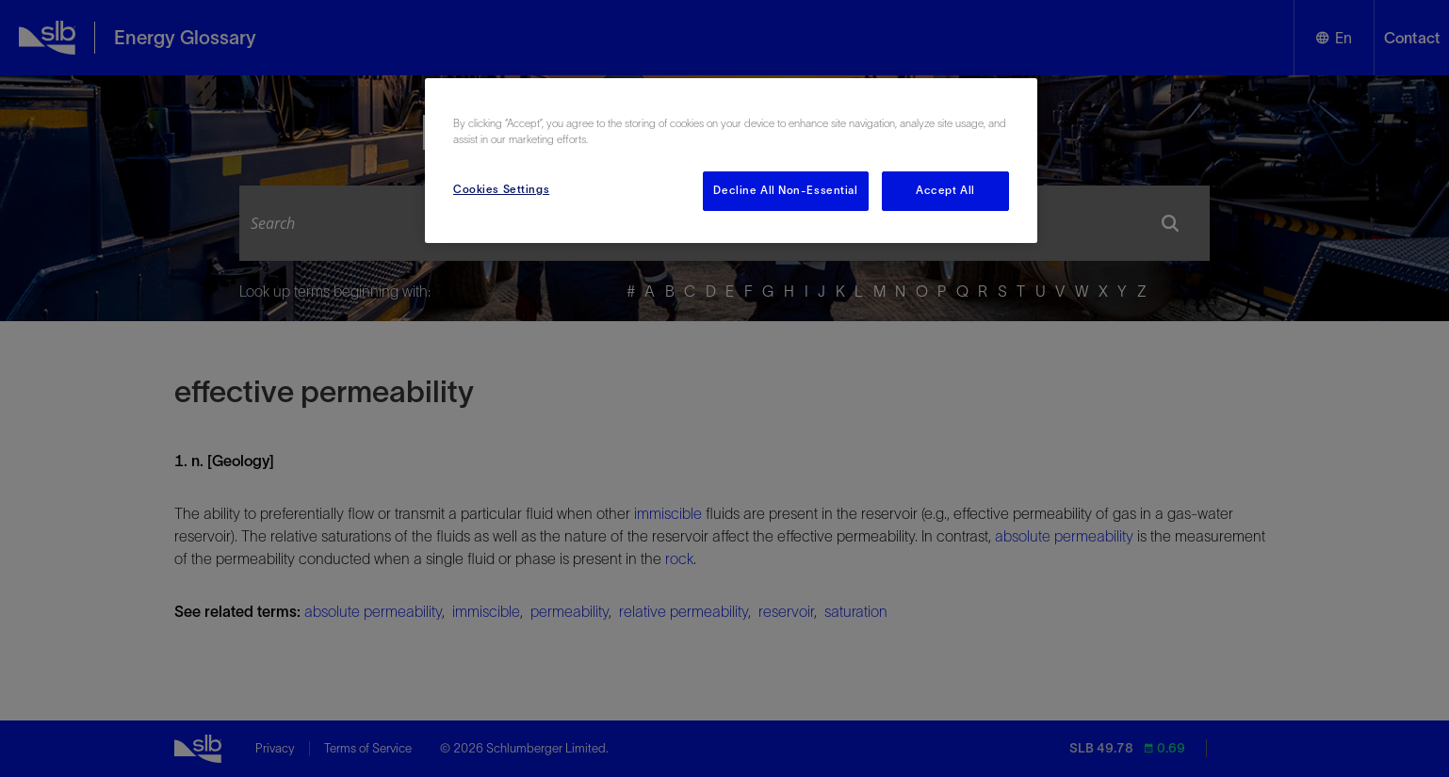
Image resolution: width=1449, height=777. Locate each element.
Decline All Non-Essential (785, 190)
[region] (731, 160)
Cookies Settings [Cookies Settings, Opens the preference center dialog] (501, 189)
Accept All (945, 190)
